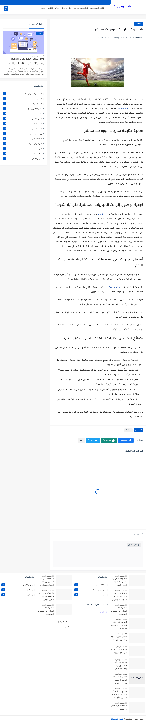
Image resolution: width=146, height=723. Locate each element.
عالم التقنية (53, 9)
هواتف (17, 594)
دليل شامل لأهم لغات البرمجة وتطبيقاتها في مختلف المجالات (26, 61)
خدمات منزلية (22, 128)
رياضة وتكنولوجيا (22, 133)
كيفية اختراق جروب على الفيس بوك (119, 651)
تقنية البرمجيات (124, 7)
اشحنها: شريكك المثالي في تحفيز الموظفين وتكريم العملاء (119, 597)
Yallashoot (123, 109)
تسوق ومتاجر (22, 103)
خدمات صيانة (22, 123)
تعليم (22, 113)
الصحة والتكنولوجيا (22, 93)
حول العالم (22, 118)
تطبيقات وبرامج (80, 9)
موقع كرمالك (63, 621)
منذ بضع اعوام (37, 56)
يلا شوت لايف (114, 287)
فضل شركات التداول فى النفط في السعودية (118, 611)
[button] (126, 440)
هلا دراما (65, 626)
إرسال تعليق (133, 545)
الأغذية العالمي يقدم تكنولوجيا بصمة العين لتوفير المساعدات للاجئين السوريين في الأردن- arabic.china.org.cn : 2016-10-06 (118, 582)
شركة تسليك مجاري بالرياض (118, 707)
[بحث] (6, 9)
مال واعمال (66, 9)
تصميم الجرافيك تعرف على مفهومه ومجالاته (119, 625)
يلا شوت (102, 214)
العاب (43, 9)
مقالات (138, 24)
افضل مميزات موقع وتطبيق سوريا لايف (118, 638)
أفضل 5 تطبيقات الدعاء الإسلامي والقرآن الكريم (119, 680)
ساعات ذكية (22, 138)
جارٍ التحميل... (102, 612)
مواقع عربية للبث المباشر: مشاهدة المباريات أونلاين (119, 695)
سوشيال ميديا (22, 143)
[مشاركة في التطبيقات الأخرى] (81, 440)
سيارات (22, 148)
